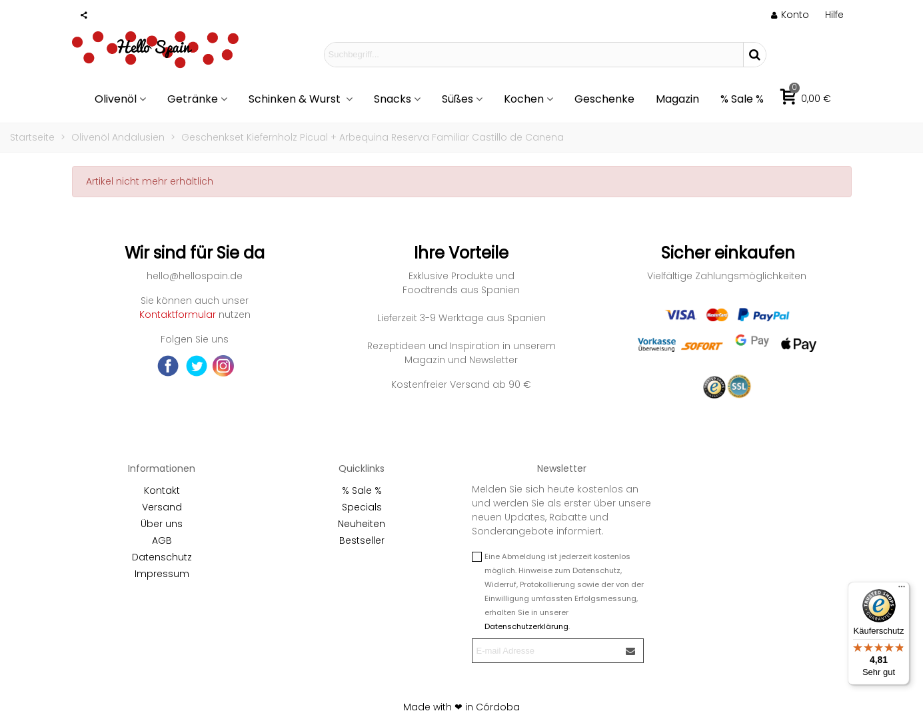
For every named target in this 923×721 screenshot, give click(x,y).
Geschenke (604, 99)
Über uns (162, 523)
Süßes (457, 99)
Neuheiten (361, 523)
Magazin (677, 99)
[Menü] (902, 590)
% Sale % (742, 99)
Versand (162, 507)
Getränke (192, 99)
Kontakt (162, 490)
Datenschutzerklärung (526, 626)
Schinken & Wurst (296, 99)
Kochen (524, 99)
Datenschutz (162, 557)
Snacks (392, 99)
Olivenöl (116, 99)
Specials (362, 507)
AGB (162, 540)
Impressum (162, 573)
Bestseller (362, 540)
